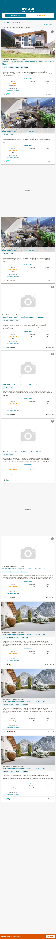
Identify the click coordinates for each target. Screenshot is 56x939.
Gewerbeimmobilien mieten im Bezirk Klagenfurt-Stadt (17, 928)
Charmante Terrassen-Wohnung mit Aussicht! (19, 131)
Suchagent (41, 15)
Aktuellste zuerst (48, 24)
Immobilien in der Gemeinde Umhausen (13, 878)
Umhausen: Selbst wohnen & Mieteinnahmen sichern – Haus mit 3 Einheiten (28, 63)
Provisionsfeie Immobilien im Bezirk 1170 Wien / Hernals (18, 925)
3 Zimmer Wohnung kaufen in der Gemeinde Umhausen (18, 896)
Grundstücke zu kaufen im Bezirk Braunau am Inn (16, 932)
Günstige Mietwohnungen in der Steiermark (14, 921)
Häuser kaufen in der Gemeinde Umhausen (14, 881)
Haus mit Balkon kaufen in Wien (11, 917)
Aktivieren (50, 936)
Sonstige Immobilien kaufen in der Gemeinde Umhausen (18, 885)
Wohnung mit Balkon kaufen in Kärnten (13, 910)
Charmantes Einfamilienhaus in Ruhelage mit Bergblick (23, 634)
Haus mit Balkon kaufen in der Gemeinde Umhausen (17, 900)
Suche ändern (15, 16)
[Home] (28, 9)
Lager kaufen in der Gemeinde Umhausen (14, 889)
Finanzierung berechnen (12, 90)
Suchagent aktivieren (28, 805)
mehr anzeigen (28, 78)
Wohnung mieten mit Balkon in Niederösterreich (15, 914)
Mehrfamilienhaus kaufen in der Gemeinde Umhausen (17, 893)
